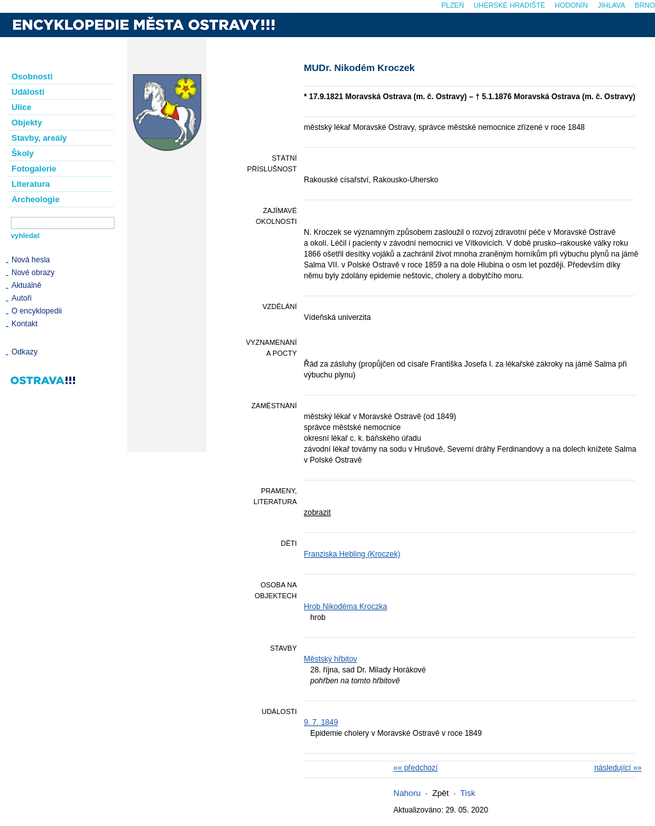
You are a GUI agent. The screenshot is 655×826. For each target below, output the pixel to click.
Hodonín (571, 5)
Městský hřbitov (330, 659)
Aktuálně (27, 285)
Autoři (21, 298)
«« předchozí (415, 767)
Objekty (27, 122)
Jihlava (611, 5)
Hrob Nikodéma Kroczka (345, 606)
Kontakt (25, 323)
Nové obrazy (33, 272)
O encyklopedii (37, 310)
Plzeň (452, 5)
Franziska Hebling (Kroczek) (352, 554)
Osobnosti (32, 76)
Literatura (31, 184)
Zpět (440, 793)
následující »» (618, 767)
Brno (645, 5)
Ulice (21, 107)
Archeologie (35, 199)
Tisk (468, 793)
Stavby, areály (39, 138)
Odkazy (25, 351)
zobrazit (317, 512)
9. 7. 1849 (321, 722)
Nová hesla (31, 259)
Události (28, 92)
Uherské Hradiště (509, 5)
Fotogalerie (34, 168)
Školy (23, 153)
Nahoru (407, 793)
